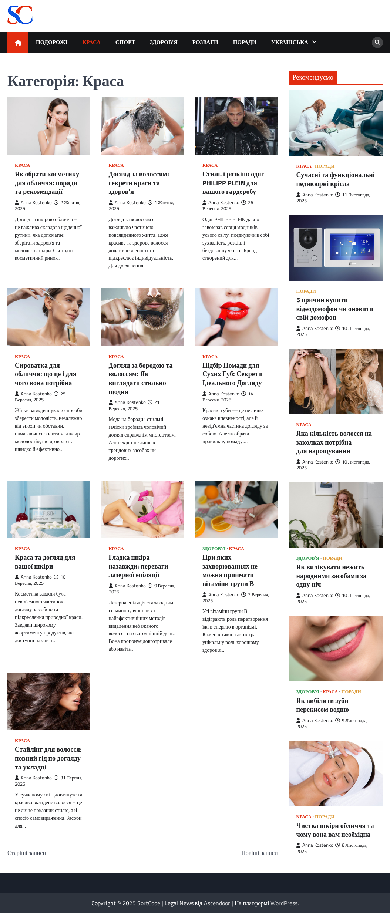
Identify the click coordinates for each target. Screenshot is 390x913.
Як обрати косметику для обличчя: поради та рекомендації (47, 183)
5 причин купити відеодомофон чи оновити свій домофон (334, 309)
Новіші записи (259, 852)
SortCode (148, 903)
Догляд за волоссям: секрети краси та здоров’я (139, 183)
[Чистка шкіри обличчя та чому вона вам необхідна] (336, 773)
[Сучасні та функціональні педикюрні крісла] (336, 123)
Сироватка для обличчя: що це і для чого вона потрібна (46, 374)
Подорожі (52, 42)
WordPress (283, 903)
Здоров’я (164, 42)
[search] (377, 42)
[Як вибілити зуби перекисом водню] (336, 648)
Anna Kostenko (33, 202)
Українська (289, 42)
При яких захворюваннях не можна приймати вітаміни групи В (230, 570)
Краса (92, 42)
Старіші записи (26, 852)
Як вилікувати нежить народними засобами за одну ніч (331, 576)
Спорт (125, 42)
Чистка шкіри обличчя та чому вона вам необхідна (335, 830)
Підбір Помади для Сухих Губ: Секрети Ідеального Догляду (232, 374)
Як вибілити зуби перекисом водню (322, 705)
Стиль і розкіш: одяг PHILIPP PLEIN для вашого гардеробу (233, 183)
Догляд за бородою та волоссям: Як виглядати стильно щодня (141, 378)
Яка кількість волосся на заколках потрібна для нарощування (334, 442)
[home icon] (17, 42)
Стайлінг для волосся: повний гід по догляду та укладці (48, 758)
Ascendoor (217, 903)
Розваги (205, 42)
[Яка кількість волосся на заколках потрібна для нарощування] (336, 381)
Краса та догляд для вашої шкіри (45, 561)
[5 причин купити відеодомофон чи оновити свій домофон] (336, 247)
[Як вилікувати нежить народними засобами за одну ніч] (336, 515)
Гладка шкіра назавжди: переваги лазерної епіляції (138, 566)
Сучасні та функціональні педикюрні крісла (335, 179)
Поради (244, 42)
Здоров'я (213, 548)
